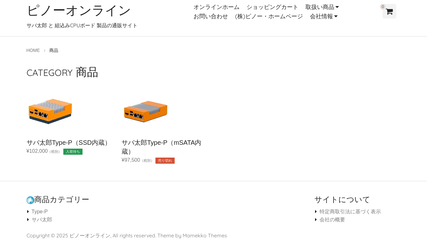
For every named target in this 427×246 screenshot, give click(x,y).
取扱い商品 (319, 7)
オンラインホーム (217, 7)
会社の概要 (332, 219)
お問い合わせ (211, 16)
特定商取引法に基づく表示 (350, 211)
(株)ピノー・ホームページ (269, 16)
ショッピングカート (272, 7)
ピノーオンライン (79, 10)
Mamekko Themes (205, 235)
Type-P (40, 211)
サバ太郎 (42, 219)
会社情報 (321, 16)
